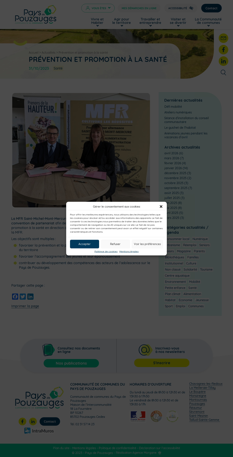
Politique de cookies (106, 251)
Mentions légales (128, 251)
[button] (161, 206)
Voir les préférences (147, 244)
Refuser (115, 244)
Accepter (84, 244)
